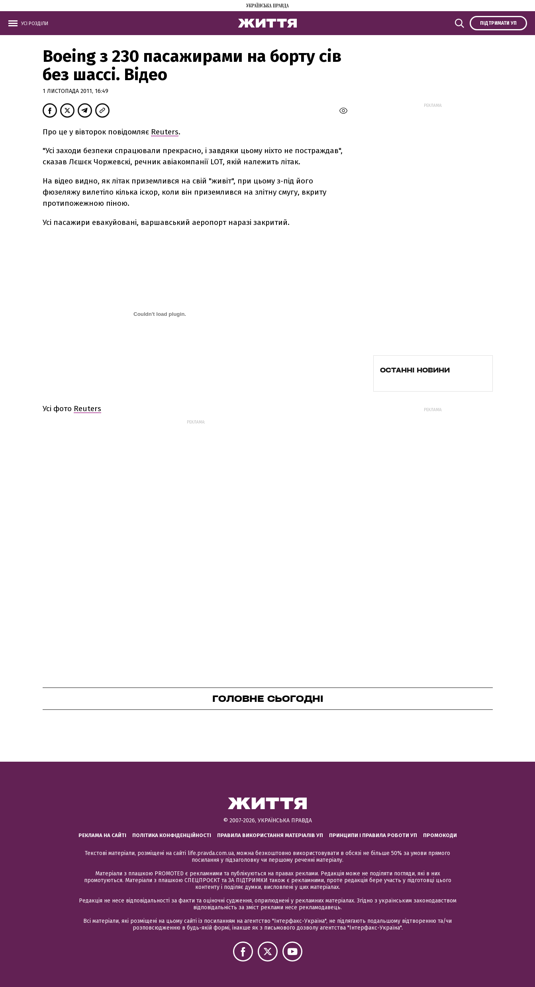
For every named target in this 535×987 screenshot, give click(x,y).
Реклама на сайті (102, 835)
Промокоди (440, 835)
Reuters (164, 131)
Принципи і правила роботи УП (373, 835)
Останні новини (415, 370)
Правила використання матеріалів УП (270, 835)
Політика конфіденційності (171, 835)
